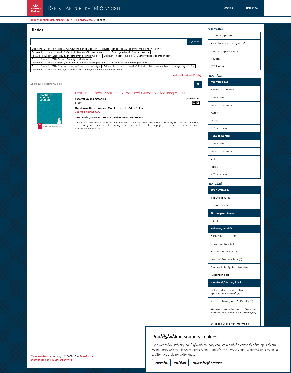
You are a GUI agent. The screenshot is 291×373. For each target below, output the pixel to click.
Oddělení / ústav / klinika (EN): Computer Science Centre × (64, 49)
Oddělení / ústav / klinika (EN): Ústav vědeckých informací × (137, 56)
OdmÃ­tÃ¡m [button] (179, 362)
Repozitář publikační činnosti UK (49, 20)
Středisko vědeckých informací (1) (231, 323)
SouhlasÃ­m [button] (161, 362)
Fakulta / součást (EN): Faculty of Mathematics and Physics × (66, 56)
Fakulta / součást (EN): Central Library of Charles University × (66, 66)
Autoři (214, 112)
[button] (230, 8)
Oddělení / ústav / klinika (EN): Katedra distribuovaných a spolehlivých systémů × (149, 66)
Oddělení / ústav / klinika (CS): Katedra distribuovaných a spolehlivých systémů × (77, 69)
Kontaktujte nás (39, 360)
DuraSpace (86, 356)
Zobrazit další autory (87, 112)
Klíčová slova (219, 128)
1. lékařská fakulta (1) (223, 236)
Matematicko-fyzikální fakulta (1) (230, 267)
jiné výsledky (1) (220, 197)
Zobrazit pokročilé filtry (187, 75)
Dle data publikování (223, 105)
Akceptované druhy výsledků (228, 43)
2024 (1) (215, 221)
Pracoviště (217, 97)
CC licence (217, 66)
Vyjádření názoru (61, 360)
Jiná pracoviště (83, 20)
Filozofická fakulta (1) (224, 251)
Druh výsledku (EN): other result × (130, 52)
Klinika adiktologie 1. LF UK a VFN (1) (232, 301)
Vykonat (194, 41)
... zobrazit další (220, 205)
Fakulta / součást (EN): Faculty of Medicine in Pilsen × (131, 49)
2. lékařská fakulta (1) (223, 244)
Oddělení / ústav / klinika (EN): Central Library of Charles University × (70, 52)
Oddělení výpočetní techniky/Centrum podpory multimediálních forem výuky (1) (233, 312)
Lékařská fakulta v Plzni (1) (226, 259)
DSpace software (40, 356)
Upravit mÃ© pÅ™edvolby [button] (206, 362)
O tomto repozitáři (222, 35)
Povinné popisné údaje (224, 51)
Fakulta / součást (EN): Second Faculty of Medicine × (61, 59)
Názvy (214, 120)
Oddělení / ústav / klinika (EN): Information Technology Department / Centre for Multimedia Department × (90, 63)
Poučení (215, 58)
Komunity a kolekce (222, 89)
